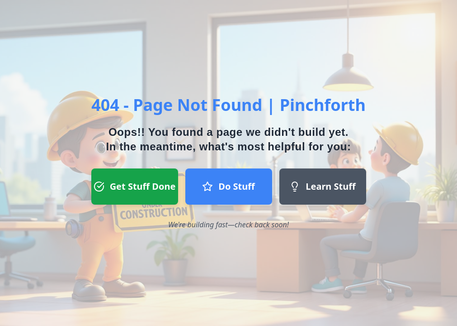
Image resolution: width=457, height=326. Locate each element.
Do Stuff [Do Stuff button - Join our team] (228, 186)
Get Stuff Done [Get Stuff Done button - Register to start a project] (135, 186)
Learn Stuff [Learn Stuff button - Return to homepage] (322, 186)
